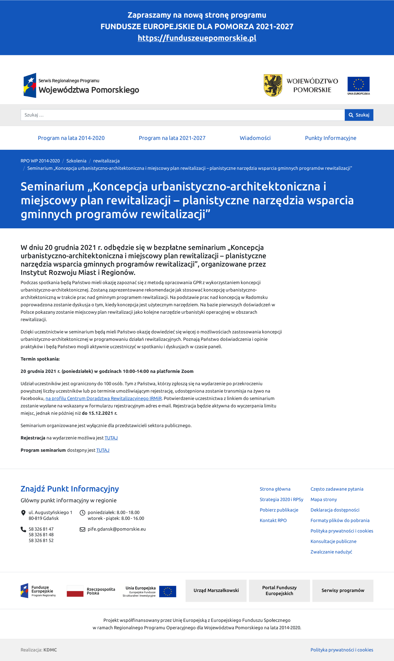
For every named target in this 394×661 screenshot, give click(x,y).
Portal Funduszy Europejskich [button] (279, 590)
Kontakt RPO (273, 520)
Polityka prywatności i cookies (342, 530)
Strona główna (275, 489)
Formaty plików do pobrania (340, 520)
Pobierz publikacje (279, 509)
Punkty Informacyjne (330, 138)
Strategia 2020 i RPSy (281, 499)
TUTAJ (111, 437)
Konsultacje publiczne (333, 541)
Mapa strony (324, 499)
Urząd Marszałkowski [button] (216, 590)
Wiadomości (255, 138)
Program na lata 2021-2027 (172, 138)
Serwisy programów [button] (343, 590)
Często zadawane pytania (337, 489)
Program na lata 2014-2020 (71, 138)
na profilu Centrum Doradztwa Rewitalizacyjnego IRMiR (104, 398)
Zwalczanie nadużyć (331, 551)
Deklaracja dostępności (335, 509)
